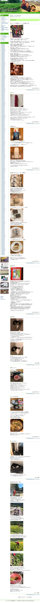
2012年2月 (3, 232)
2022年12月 (3, 88)
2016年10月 (3, 170)
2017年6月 (3, 161)
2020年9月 (3, 118)
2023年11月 (3, 76)
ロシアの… (3, 20)
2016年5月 (3, 176)
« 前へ (20, 597)
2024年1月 (3, 74)
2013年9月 (3, 211)
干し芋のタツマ (2, 299)
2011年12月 (3, 234)
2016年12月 (3, 168)
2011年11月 (3, 235)
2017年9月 (3, 158)
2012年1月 (3, 233)
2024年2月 (3, 73)
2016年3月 (3, 178)
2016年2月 (3, 179)
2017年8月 (3, 159)
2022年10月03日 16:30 (30, 594)
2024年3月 (3, 72)
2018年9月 (3, 145)
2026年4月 (3, 44)
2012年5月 (3, 229)
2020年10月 (3, 117)
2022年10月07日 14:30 (30, 364)
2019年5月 (3, 136)
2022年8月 (3, 93)
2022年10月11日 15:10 (30, 123)
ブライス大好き (4, 37)
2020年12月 (3, 115)
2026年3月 (3, 45)
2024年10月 (3, 64)
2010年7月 (3, 253)
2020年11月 (3, 116)
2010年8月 (3, 252)
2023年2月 (3, 86)
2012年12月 (3, 221)
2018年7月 (3, 147)
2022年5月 (3, 96)
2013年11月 (3, 209)
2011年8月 (3, 239)
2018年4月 (3, 150)
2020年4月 (3, 124)
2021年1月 (3, 114)
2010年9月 (3, 251)
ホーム (1, 12)
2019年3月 (3, 138)
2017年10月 (3, 157)
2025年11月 (3, 50)
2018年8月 (3, 146)
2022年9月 (3, 92)
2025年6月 (3, 55)
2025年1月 (3, 61)
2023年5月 (3, 83)
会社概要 (1, 296)
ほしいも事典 (34, 12)
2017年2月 (3, 166)
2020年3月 (3, 125)
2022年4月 (3, 97)
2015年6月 (3, 188)
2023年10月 (3, 77)
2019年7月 (3, 134)
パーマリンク (37, 123)
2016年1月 (3, 180)
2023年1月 (3, 87)
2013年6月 (3, 214)
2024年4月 (3, 71)
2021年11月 (3, 103)
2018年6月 (3, 148)
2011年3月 (3, 244)
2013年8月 (3, 212)
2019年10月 (3, 130)
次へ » (30, 597)
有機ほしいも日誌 (5, 12)
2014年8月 (3, 199)
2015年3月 (3, 191)
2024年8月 (3, 66)
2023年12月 (3, 75)
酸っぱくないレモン (5, 19)
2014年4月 (3, 203)
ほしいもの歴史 (29, 12)
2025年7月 (3, 54)
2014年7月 (3, 200)
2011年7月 (3, 240)
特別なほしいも (11, 12)
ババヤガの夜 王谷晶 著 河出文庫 (5, 23)
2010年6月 (3, 254)
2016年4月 (3, 177)
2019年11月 (3, 129)
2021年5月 (3, 109)
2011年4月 (3, 243)
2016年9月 (3, 171)
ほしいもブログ (16, 16)
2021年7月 (3, 107)
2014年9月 (3, 198)
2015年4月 (3, 190)
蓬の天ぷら (3, 26)
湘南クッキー (4, 25)
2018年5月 (3, 149)
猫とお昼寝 (3, 39)
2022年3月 (3, 98)
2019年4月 (3, 137)
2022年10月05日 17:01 (30, 438)
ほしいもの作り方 (16, 12)
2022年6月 (3, 95)
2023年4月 (3, 84)
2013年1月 (3, 220)
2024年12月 (3, 62)
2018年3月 (3, 151)
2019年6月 (3, 135)
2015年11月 (3, 182)
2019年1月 (3, 140)
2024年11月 (3, 63)
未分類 (3, 38)
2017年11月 (3, 156)
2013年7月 (3, 213)
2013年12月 (3, 208)
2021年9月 (3, 105)
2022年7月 (3, 94)
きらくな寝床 (4, 35)
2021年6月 (3, 108)
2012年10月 (3, 223)
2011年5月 (3, 242)
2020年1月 (3, 127)
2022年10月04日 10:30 (30, 479)
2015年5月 (3, 189)
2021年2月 (3, 113)
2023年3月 (3, 85)
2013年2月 (3, 219)
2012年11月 (3, 222)
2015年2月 (3, 192)
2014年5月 (3, 202)
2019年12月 (3, 128)
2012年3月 (3, 231)
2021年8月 (3, 106)
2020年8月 (3, 119)
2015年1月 (3, 193)
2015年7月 (3, 187)
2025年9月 (3, 52)
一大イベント (4, 21)
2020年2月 (3, 126)
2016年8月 (3, 172)
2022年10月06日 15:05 (30, 393)
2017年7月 (3, 160)
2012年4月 (3, 230)
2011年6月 (3, 241)
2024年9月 (3, 65)
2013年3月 (3, 218)
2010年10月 (3, 250)
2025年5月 (3, 56)
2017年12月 (3, 155)
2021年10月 (3, 104)
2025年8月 (3, 53)
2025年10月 (3, 51)
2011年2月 (3, 245)
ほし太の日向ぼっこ (5, 36)
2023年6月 (3, 82)
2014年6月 (3, 201)
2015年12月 (3, 181)
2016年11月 (3, 169)
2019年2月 (3, 139)
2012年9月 (3, 224)
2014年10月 (3, 197)
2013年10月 (3, 210)
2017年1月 (3, 167)
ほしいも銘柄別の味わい (23, 12)
